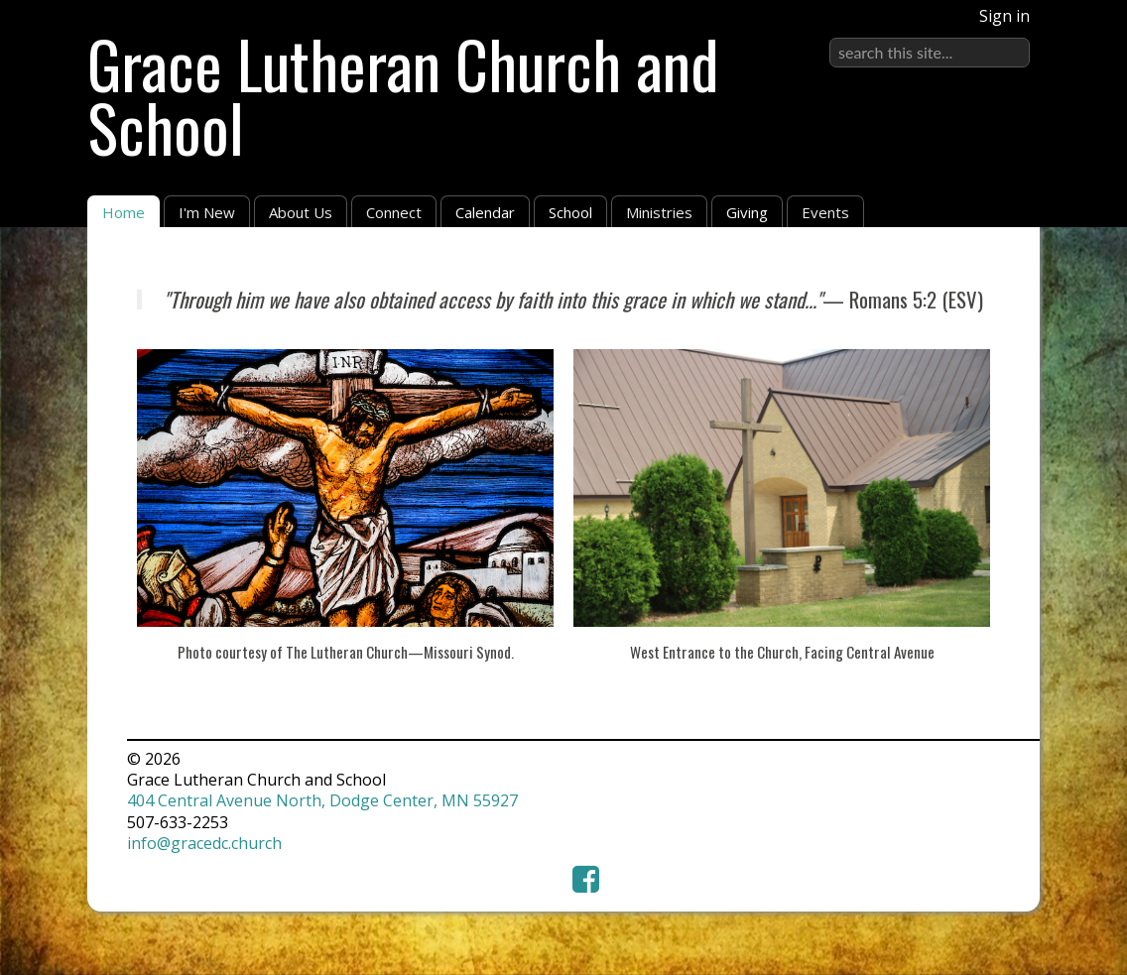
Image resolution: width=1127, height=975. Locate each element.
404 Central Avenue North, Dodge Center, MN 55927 (322, 800)
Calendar (485, 212)
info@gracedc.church (204, 843)
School (570, 212)
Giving (747, 212)
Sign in (1004, 16)
